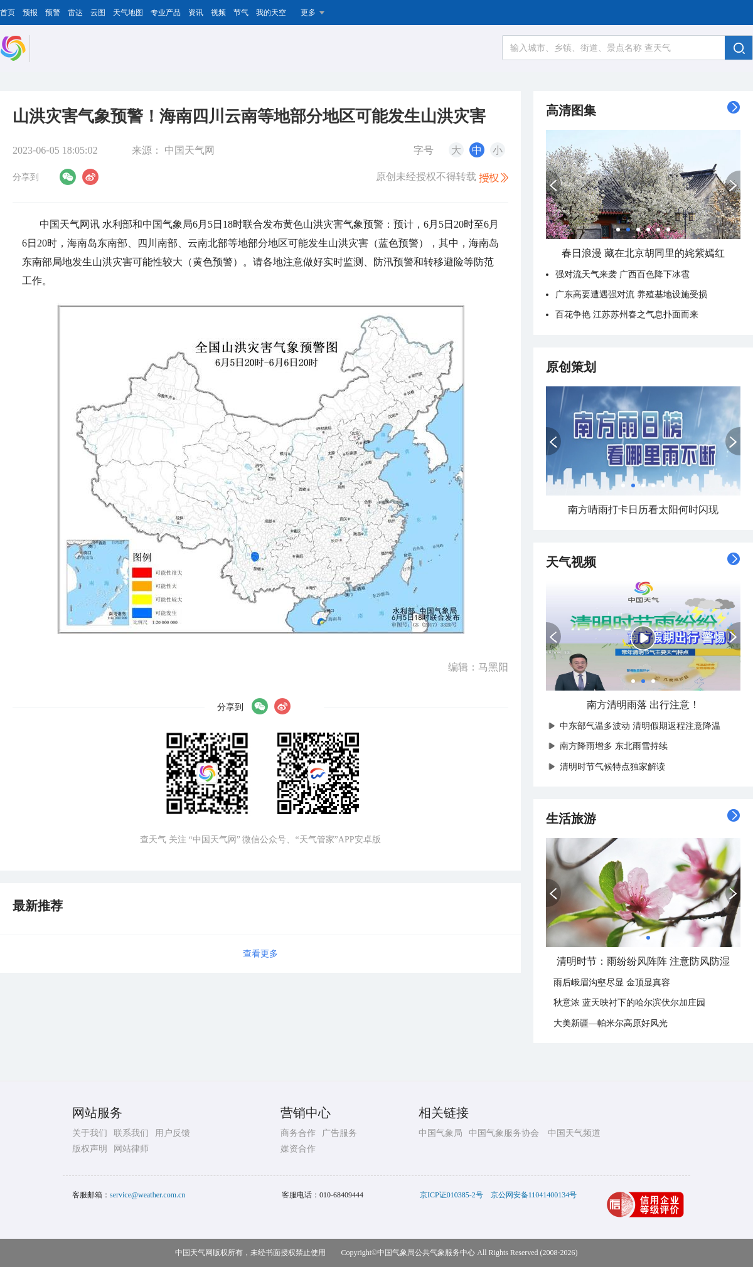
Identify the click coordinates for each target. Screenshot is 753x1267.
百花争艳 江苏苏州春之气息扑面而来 (626, 314)
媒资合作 (298, 1148)
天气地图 (128, 12)
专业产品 (166, 12)
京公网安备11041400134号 (534, 1194)
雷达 (75, 12)
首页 (7, 12)
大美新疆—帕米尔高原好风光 (610, 1023)
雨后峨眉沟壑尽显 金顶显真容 (611, 982)
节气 (240, 12)
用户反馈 (172, 1133)
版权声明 (89, 1148)
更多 (308, 12)
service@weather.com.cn (147, 1194)
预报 (30, 12)
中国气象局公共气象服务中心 (426, 1252)
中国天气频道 (574, 1133)
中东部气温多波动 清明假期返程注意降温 (636, 726)
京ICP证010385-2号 (451, 1194)
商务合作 (298, 1133)
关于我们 (89, 1133)
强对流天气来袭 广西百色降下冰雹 (622, 274)
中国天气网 (189, 150)
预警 (52, 12)
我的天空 (271, 12)
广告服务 (339, 1133)
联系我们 (131, 1133)
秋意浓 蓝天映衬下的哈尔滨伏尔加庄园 (629, 1002)
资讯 (195, 12)
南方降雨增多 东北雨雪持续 (610, 746)
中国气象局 (440, 1133)
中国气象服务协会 (504, 1133)
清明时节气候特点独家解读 (609, 766)
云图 (97, 12)
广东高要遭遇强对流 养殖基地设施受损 (631, 294)
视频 (218, 12)
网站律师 (131, 1148)
